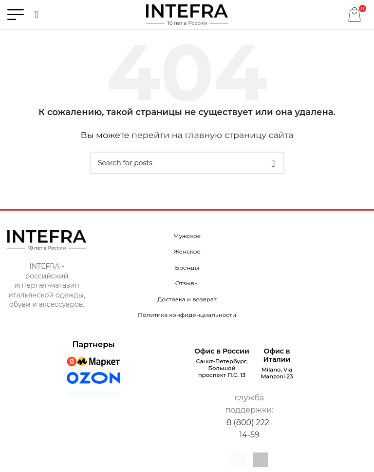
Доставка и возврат (186, 299)
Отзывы (187, 283)
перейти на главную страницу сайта (212, 135)
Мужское (187, 235)
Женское (187, 251)
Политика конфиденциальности (187, 314)
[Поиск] (36, 14)
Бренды (187, 267)
